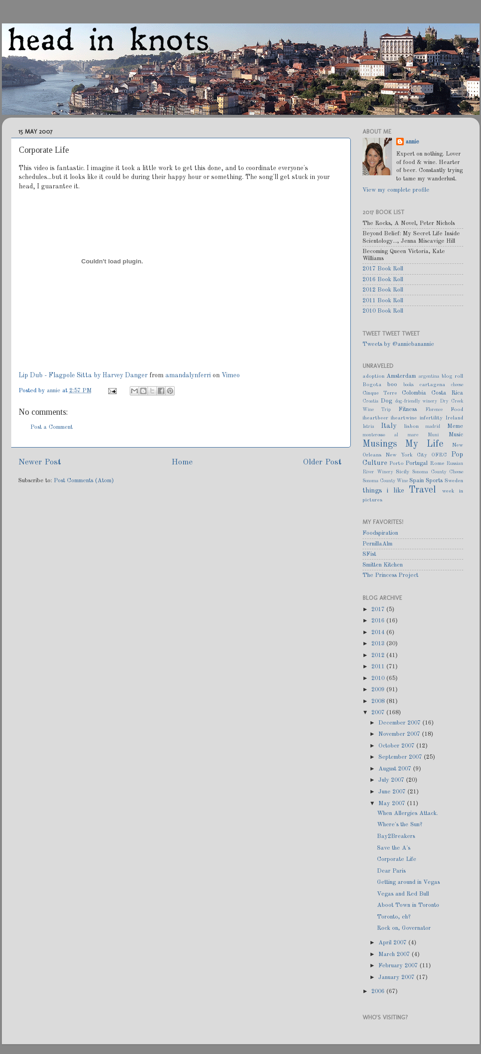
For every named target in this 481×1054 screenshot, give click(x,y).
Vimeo (231, 375)
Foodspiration (380, 533)
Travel (422, 490)
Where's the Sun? (399, 825)
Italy (389, 426)
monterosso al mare (391, 435)
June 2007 (392, 792)
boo (392, 384)
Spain (416, 481)
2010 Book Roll (383, 311)
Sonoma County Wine (385, 480)
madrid (432, 426)
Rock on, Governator (404, 928)
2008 (378, 701)
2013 (378, 644)
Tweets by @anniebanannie (398, 344)
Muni (433, 435)
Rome (437, 463)
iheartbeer (375, 418)
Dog (386, 401)
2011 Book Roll (383, 301)
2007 (378, 713)
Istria (368, 426)
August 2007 (395, 769)
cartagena (432, 385)
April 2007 (393, 943)
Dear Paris (391, 871)
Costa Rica (447, 393)
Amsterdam (401, 376)
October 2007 (397, 746)
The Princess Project (390, 575)
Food (457, 409)
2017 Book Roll (383, 269)
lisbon (411, 426)
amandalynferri (188, 375)
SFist (369, 554)
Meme (455, 426)
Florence (434, 409)
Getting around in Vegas (408, 882)
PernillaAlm (377, 544)
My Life (424, 444)
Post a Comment (51, 427)
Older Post (322, 462)
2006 (378, 991)
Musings (380, 444)
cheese (457, 384)
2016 (378, 621)
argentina (429, 376)
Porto (396, 463)
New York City (406, 455)
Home (181, 462)
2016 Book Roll (383, 280)
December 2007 (400, 723)
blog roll (452, 376)
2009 (378, 690)
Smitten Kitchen (383, 565)
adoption (374, 376)
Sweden (453, 481)
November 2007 (400, 734)
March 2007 (395, 954)
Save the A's (393, 848)
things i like (383, 490)
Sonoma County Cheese (437, 472)
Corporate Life (396, 859)
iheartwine (404, 418)
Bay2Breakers (396, 836)
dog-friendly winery (416, 401)
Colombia (414, 393)
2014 (378, 632)
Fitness (408, 409)
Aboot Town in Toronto (408, 905)
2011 (378, 667)
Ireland (454, 418)
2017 (378, 609)
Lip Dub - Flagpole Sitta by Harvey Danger (83, 375)
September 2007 (401, 757)
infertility (431, 418)
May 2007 (392, 803)
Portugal (417, 463)
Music (456, 435)
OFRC (439, 455)
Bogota (372, 385)
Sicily (402, 472)
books (408, 384)
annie (54, 391)
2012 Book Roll (383, 290)
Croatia (370, 401)
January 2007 (397, 977)
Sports (434, 481)
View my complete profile (396, 190)
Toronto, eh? (393, 917)
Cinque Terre (380, 393)
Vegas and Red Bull (403, 894)
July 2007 (392, 780)
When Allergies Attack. (407, 813)
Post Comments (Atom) (84, 481)
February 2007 (399, 966)
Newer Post (39, 462)
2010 (378, 678)
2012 (378, 655)
